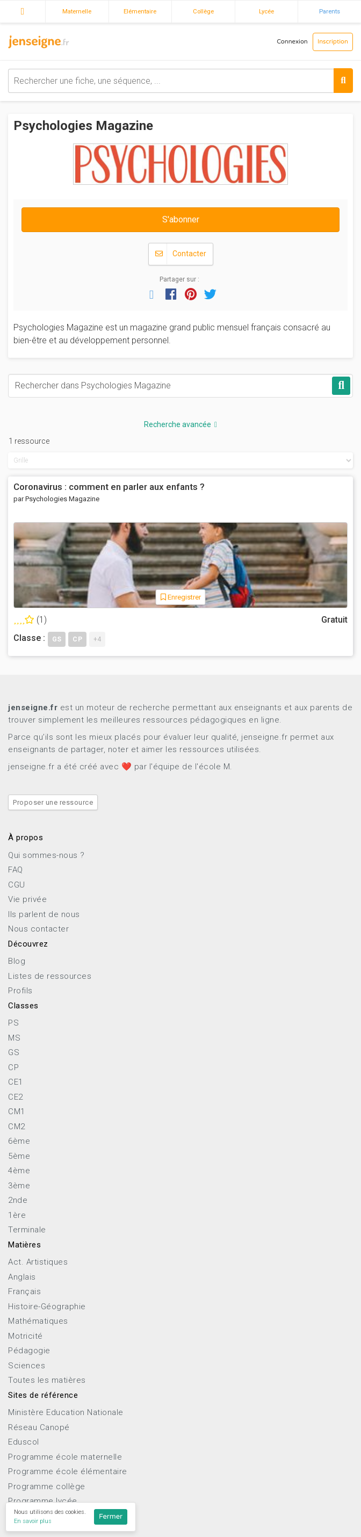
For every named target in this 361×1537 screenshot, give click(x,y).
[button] (151, 293)
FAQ (15, 870)
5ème (19, 1156)
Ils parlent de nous (44, 914)
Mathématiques (38, 1321)
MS (14, 1038)
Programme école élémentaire (67, 1471)
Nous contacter (38, 929)
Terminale (27, 1230)
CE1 (15, 1082)
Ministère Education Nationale (66, 1412)
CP (13, 1067)
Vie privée (27, 899)
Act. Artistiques (38, 1262)
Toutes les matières (47, 1380)
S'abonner (180, 219)
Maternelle (76, 11)
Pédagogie (29, 1350)
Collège (203, 11)
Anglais (22, 1277)
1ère (17, 1215)
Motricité (25, 1336)
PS (13, 1023)
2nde (17, 1200)
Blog (16, 961)
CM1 (16, 1111)
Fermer (110, 1516)
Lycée (266, 11)
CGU (16, 885)
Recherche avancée (180, 424)
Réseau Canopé (39, 1427)
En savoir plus (33, 1521)
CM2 (16, 1126)
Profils (20, 990)
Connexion (292, 41)
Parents (329, 11)
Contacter (180, 253)
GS (13, 1052)
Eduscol (23, 1442)
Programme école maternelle (65, 1457)
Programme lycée (42, 1501)
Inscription (332, 41)
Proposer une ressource (53, 802)
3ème (19, 1185)
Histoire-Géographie (47, 1306)
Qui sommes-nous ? (46, 855)
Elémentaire (140, 11)
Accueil (22, 10)
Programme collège (46, 1486)
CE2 (15, 1097)
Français (24, 1291)
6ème (19, 1141)
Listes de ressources (49, 976)
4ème (19, 1170)
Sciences (26, 1365)
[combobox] (180, 81)
